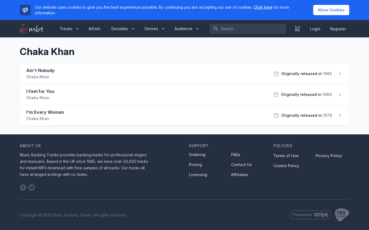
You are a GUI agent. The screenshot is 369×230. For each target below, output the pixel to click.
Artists (95, 28)
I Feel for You (40, 91)
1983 (327, 73)
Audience (187, 28)
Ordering (197, 154)
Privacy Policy (329, 155)
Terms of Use (286, 155)
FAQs (235, 154)
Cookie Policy (286, 165)
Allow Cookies (331, 10)
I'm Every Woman (45, 112)
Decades (123, 28)
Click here (263, 7)
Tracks (70, 28)
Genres (155, 28)
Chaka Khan (37, 76)
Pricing (195, 164)
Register (338, 29)
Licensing (198, 174)
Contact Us (241, 164)
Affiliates (239, 174)
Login (315, 29)
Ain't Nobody (40, 70)
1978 (327, 115)
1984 (327, 94)
